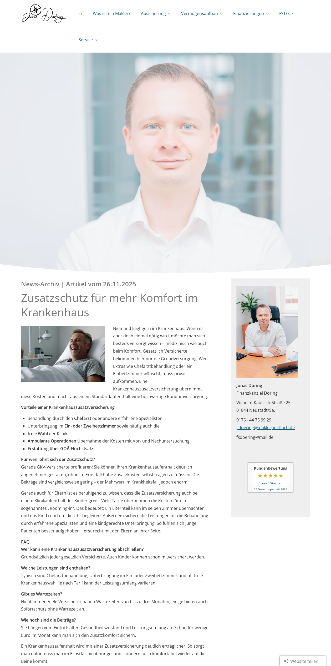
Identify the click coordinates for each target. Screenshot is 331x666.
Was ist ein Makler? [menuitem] (111, 13)
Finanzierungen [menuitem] (248, 13)
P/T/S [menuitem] (284, 13)
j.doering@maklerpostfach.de (265, 427)
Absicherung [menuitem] (153, 13)
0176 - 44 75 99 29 (253, 420)
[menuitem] (80, 13)
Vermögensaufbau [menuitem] (199, 13)
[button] (165, 258)
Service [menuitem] (86, 40)
